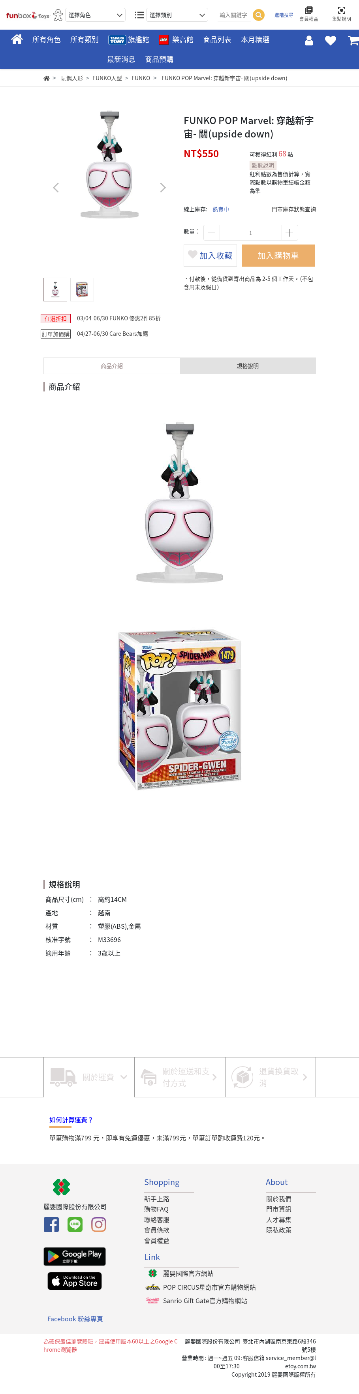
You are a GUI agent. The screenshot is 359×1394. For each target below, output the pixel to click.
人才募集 (278, 1232)
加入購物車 (280, 259)
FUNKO (141, 78)
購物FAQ (156, 1222)
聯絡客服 (156, 1232)
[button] (163, 187)
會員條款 (156, 1243)
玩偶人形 (72, 78)
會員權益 (156, 1253)
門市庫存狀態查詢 (294, 209)
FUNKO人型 (107, 78)
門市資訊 (278, 1222)
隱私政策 (278, 1243)
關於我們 (278, 1211)
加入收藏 (213, 266)
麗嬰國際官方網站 (188, 1286)
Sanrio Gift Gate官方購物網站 (205, 1314)
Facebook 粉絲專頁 (75, 1332)
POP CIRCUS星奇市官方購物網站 (210, 1301)
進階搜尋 (283, 15)
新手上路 (156, 1211)
